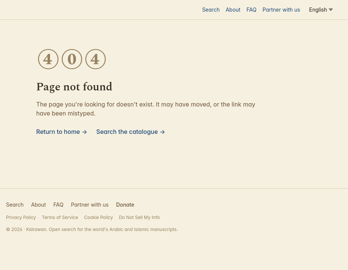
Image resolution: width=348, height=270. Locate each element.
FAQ (251, 9)
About (233, 9)
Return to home (62, 131)
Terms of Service (60, 217)
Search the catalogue (130, 131)
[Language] (321, 9)
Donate (125, 204)
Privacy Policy (21, 217)
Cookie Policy (98, 217)
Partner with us (281, 9)
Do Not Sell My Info (139, 217)
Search (211, 9)
